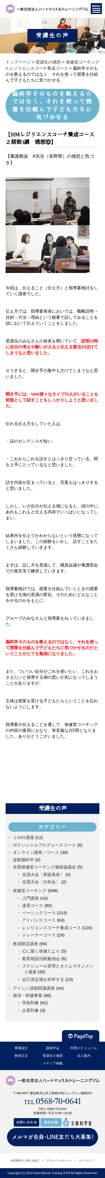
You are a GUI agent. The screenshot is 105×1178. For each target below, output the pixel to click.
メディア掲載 (53, 1063)
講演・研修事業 (27, 995)
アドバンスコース (39, 920)
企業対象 (30, 1010)
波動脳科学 (23, 859)
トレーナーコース (39, 935)
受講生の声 (53, 808)
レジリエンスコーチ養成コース (51, 927)
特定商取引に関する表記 (25, 1160)
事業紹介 (21, 1048)
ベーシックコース (39, 912)
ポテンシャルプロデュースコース (44, 845)
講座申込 (52, 1048)
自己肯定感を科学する (43, 979)
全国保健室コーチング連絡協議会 (44, 867)
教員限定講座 (25, 943)
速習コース (32, 905)
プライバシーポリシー (58, 1160)
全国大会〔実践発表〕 (43, 874)
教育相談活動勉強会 (41, 958)
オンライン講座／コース (36, 852)
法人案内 (83, 1056)
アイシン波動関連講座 (34, 988)
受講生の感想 (53, 1056)
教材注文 (21, 1056)
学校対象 (30, 1002)
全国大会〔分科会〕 (41, 881)
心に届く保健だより (41, 951)
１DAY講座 (23, 837)
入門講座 (30, 898)
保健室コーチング (29, 890)
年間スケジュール (83, 1048)
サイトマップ (86, 1160)
